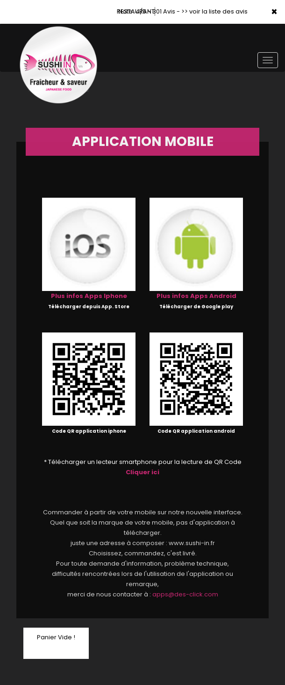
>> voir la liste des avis (214, 11)
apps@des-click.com (185, 594)
